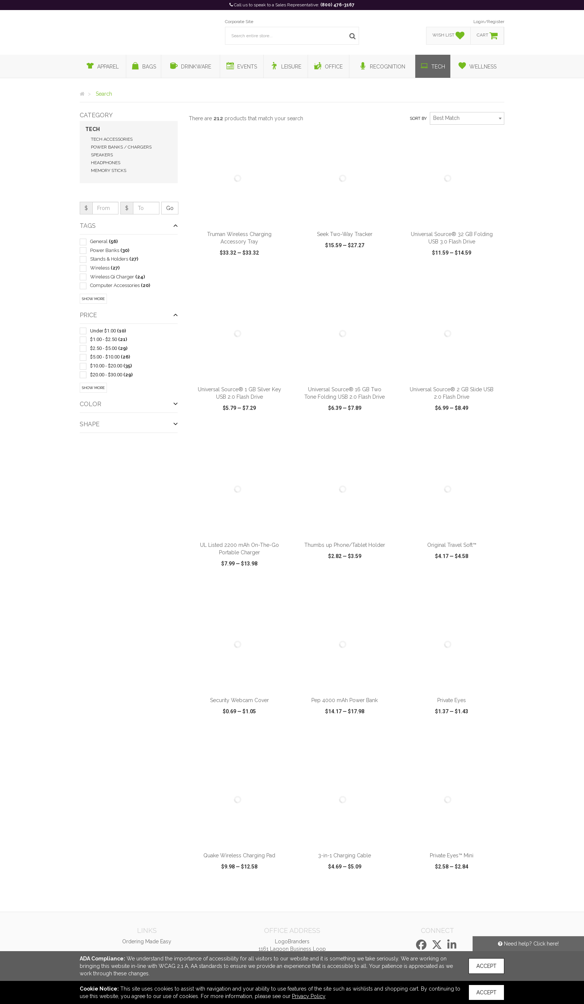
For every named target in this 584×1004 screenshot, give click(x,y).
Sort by (418, 118)
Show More (93, 299)
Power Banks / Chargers (121, 147)
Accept (486, 966)
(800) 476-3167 (337, 4)
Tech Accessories (112, 139)
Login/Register (488, 21)
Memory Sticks (108, 170)
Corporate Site (239, 21)
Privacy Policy (309, 996)
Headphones (105, 162)
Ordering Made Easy (146, 941)
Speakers (102, 154)
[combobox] (467, 118)
